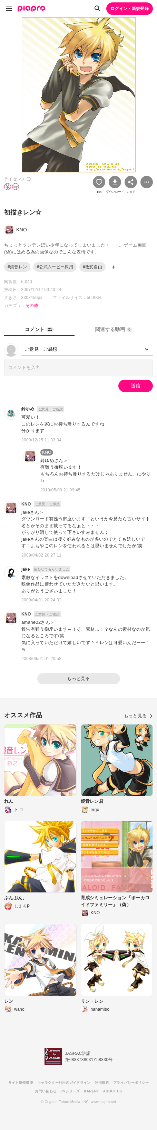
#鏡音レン (17, 266)
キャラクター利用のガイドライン (64, 1082)
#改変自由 (92, 266)
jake (25, 569)
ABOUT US (112, 1091)
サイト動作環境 (20, 1082)
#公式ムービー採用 (55, 266)
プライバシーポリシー (131, 1082)
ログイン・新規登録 (129, 8)
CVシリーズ (70, 1091)
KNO (46, 452)
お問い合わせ (45, 1091)
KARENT (91, 1091)
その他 (32, 305)
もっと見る (78, 678)
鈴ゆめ (27, 409)
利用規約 (102, 1082)
